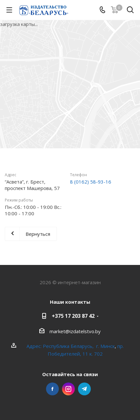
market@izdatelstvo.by (75, 331)
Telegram (84, 389)
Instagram (68, 389)
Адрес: (35, 346)
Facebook (52, 389)
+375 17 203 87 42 (73, 315)
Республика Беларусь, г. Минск (79, 346)
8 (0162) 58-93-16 (90, 181)
